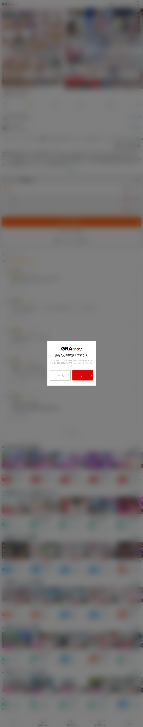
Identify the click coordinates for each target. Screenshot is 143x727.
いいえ (63, 375)
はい (86, 375)
